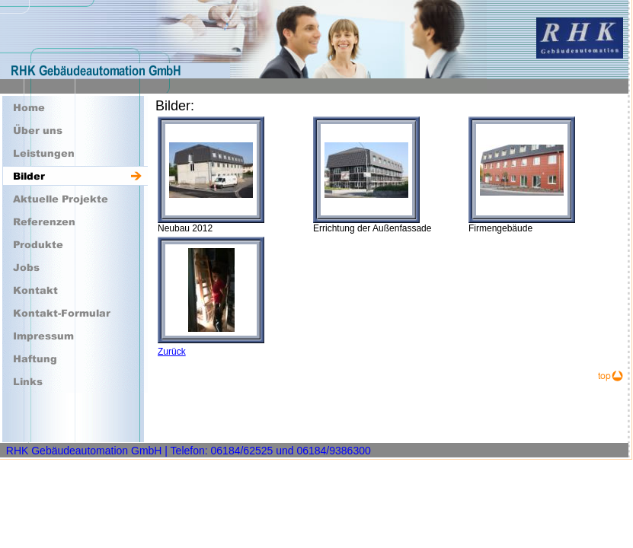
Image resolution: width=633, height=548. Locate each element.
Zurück (172, 351)
